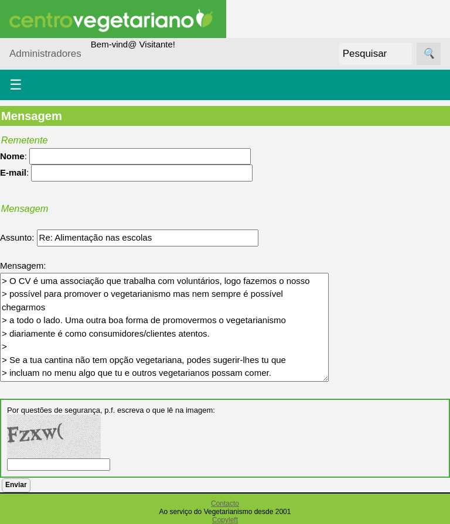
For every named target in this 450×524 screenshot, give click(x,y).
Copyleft (225, 520)
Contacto (225, 503)
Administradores (45, 53)
